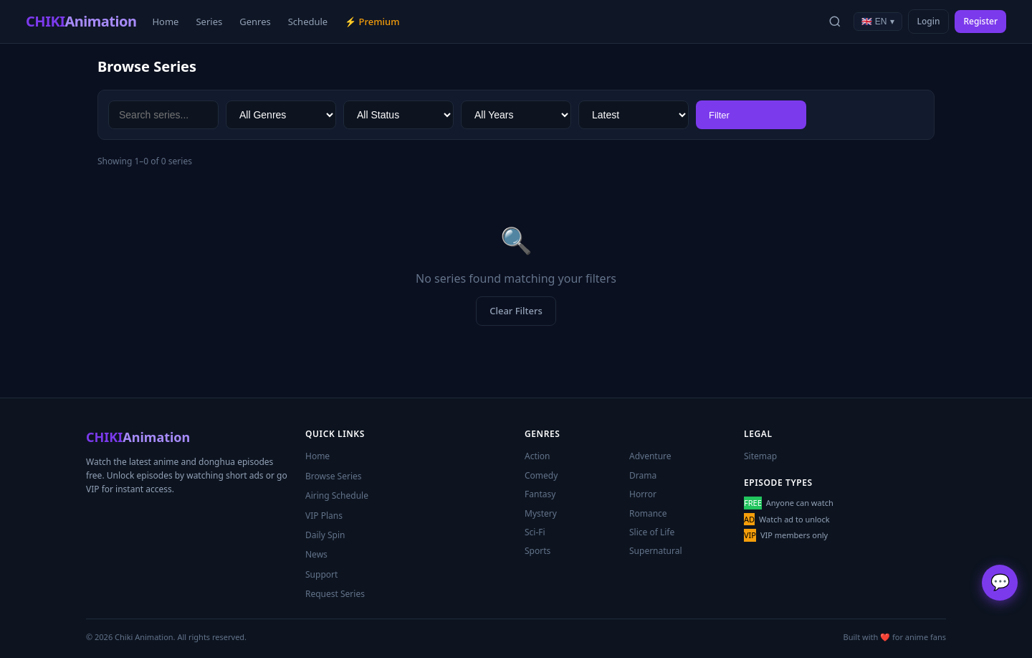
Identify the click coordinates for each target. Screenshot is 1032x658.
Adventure (650, 456)
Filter (719, 115)
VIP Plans (324, 515)
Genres (255, 21)
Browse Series (333, 476)
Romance (648, 513)
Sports (537, 551)
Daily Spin (325, 535)
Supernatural (655, 551)
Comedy (541, 475)
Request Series (335, 594)
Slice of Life (651, 532)
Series (209, 21)
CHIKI (81, 21)
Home (165, 21)
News (316, 554)
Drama (642, 475)
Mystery (541, 513)
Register (980, 21)
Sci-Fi (535, 532)
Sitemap (760, 456)
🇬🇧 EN (877, 22)
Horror (642, 494)
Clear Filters (516, 310)
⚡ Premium (372, 21)
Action (537, 456)
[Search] (835, 21)
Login (928, 21)
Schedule (308, 21)
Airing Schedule (336, 495)
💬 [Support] (1000, 582)
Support (321, 574)
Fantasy (540, 494)
